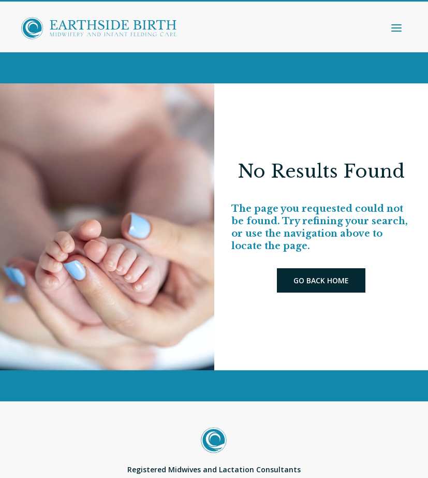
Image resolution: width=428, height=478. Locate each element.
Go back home (321, 280)
